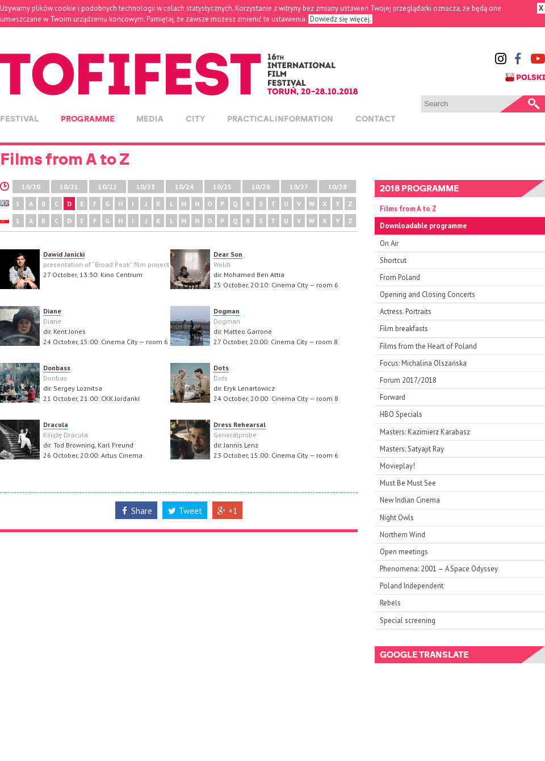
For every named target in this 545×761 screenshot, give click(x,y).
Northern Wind (402, 535)
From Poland (400, 277)
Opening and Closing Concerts (427, 294)
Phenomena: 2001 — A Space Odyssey (439, 569)
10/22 (107, 186)
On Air (389, 243)
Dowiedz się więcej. (340, 19)
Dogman (226, 311)
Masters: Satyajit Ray (412, 449)
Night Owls (397, 517)
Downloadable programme (423, 226)
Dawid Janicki (64, 254)
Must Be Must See (408, 483)
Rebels (390, 603)
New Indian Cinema (410, 500)
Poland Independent (411, 586)
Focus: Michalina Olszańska (423, 363)
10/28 (337, 186)
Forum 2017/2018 (408, 380)
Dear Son (227, 254)
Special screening (407, 620)
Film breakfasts (404, 328)
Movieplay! (397, 466)
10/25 (222, 186)
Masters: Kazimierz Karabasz (425, 432)
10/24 (184, 186)
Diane (52, 311)
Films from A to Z (408, 209)
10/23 (145, 186)
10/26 (260, 186)
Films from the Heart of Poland (428, 346)
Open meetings (404, 552)
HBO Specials (401, 414)
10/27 (299, 186)
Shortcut (393, 260)
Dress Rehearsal (239, 424)
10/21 (69, 186)
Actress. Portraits (405, 311)
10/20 (31, 186)
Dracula (55, 424)
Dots (221, 367)
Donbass (56, 367)
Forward (392, 397)
